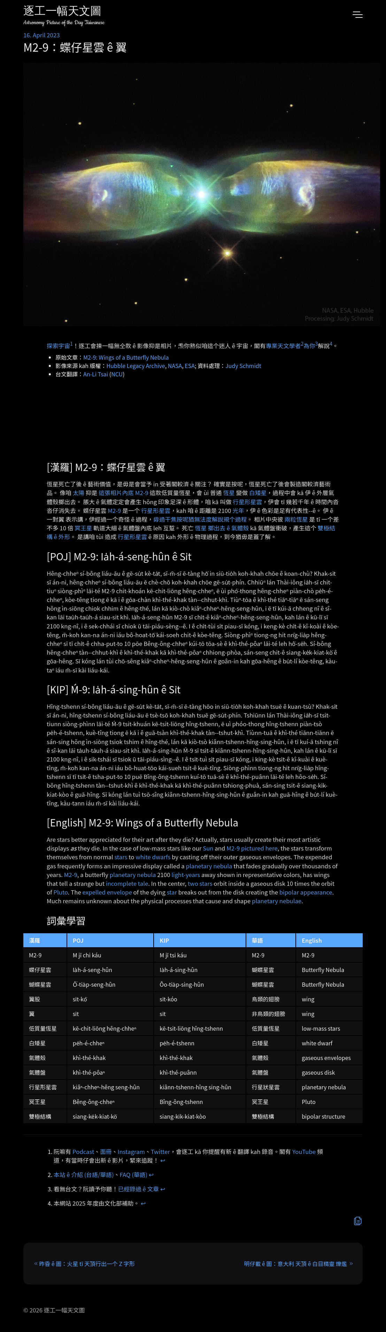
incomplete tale (127, 883)
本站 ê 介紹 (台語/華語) (84, 1174)
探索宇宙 (58, 345)
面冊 (106, 1151)
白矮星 (258, 492)
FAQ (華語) (134, 1174)
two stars (200, 883)
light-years (185, 874)
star (172, 892)
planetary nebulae (276, 901)
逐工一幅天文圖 (62, 12)
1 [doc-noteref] (71, 343)
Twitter (160, 1151)
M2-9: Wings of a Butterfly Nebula (126, 357)
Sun (208, 848)
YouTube (304, 1151)
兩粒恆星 (296, 519)
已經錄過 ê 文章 (138, 1189)
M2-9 (114, 510)
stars (120, 857)
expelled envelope (107, 892)
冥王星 (83, 528)
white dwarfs (153, 857)
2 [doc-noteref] (302, 343)
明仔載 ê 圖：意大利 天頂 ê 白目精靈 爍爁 (295, 1263)
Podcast (83, 1151)
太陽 (79, 492)
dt (258, 365)
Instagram (131, 1151)
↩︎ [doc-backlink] (162, 1160)
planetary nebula (209, 866)
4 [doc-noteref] (331, 343)
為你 (309, 345)
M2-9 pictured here (251, 848)
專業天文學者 (283, 345)
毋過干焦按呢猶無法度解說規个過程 (200, 519)
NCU (117, 374)
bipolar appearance (305, 892)
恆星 (229, 492)
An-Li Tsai (95, 374)
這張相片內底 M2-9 (123, 492)
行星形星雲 (247, 502)
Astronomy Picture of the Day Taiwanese (64, 22)
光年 (238, 510)
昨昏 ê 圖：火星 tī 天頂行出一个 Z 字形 (86, 1263)
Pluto (60, 892)
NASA (175, 365)
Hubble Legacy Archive (136, 365)
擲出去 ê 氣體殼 (228, 528)
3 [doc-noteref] (316, 343)
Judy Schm (239, 365)
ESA (190, 365)
